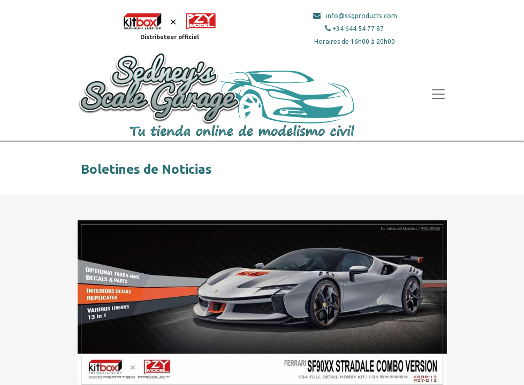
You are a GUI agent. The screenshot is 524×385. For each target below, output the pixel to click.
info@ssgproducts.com (361, 15)
